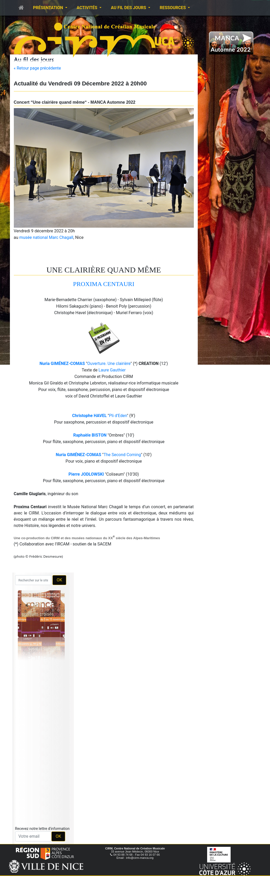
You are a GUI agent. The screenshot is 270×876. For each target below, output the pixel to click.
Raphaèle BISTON (90, 435)
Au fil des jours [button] (129, 7)
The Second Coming (122, 454)
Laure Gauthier (112, 370)
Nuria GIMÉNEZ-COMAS (62, 363)
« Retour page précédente (37, 68)
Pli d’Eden (118, 415)
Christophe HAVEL (89, 415)
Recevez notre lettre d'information (42, 829)
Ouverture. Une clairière (109, 363)
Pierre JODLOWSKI (86, 474)
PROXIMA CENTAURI (103, 284)
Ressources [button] (173, 7)
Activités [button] (87, 7)
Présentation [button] (48, 7)
